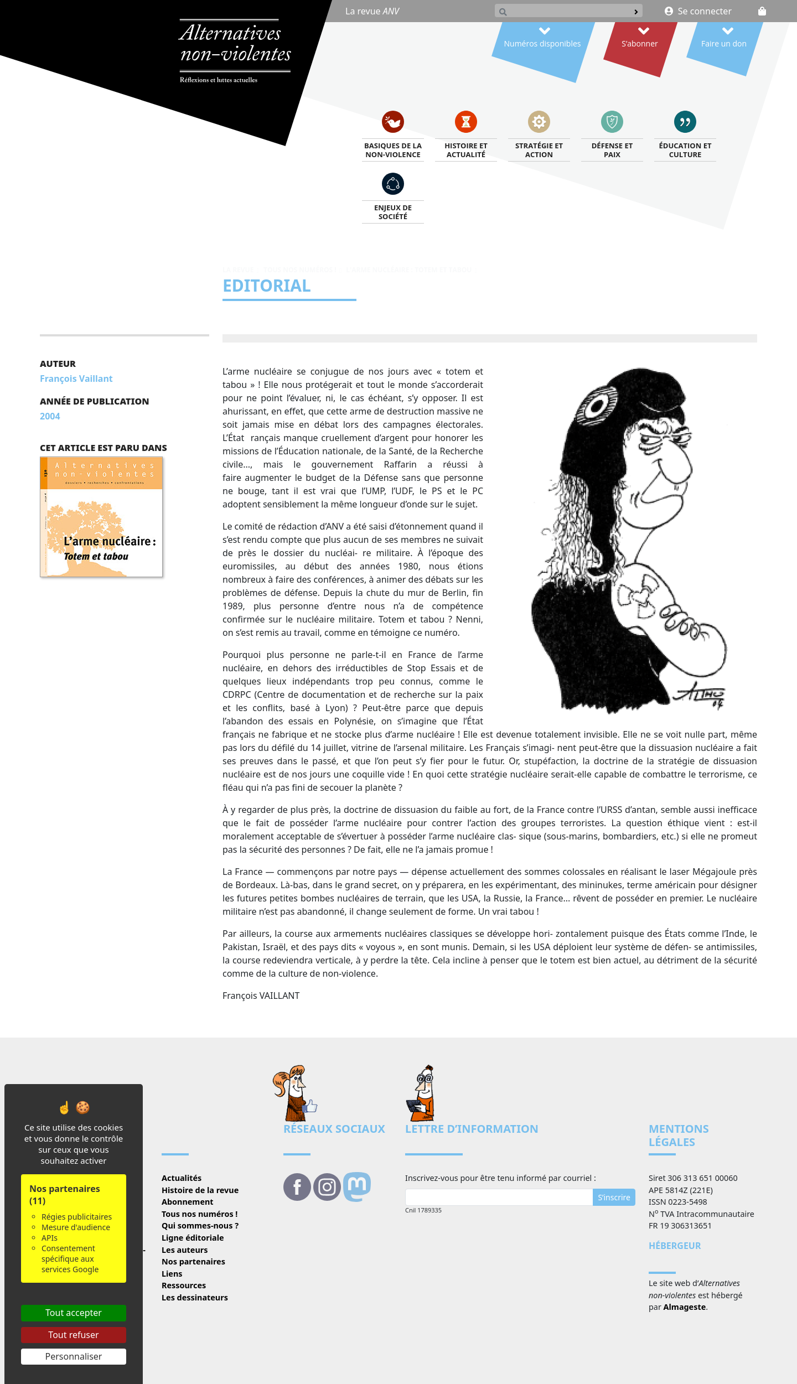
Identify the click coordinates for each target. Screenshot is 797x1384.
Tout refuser (73, 1335)
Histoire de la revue (200, 1190)
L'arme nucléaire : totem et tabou (409, 269)
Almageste (685, 1307)
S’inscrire (614, 1197)
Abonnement (188, 1201)
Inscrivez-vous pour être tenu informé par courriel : (500, 1178)
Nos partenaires (193, 1261)
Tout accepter (73, 1313)
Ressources (184, 1285)
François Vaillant (76, 378)
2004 (50, 416)
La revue (372, 11)
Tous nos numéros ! (300, 269)
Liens (172, 1273)
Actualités (181, 1178)
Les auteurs (185, 1250)
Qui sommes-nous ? (200, 1225)
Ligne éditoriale (193, 1237)
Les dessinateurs (195, 1297)
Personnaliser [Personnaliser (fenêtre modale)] (73, 1356)
